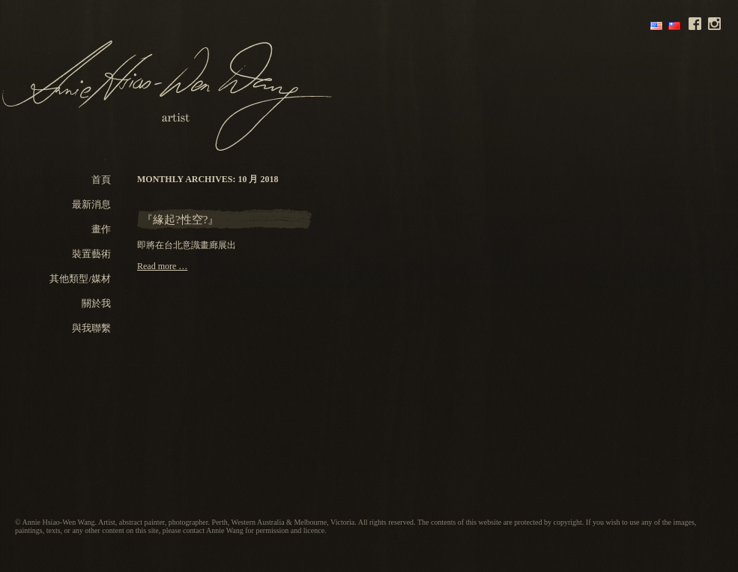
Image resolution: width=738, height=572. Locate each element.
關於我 (96, 303)
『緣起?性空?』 (180, 220)
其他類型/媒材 (80, 278)
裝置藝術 (91, 253)
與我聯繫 (91, 328)
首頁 (101, 179)
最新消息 (91, 204)
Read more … (162, 266)
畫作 (101, 229)
